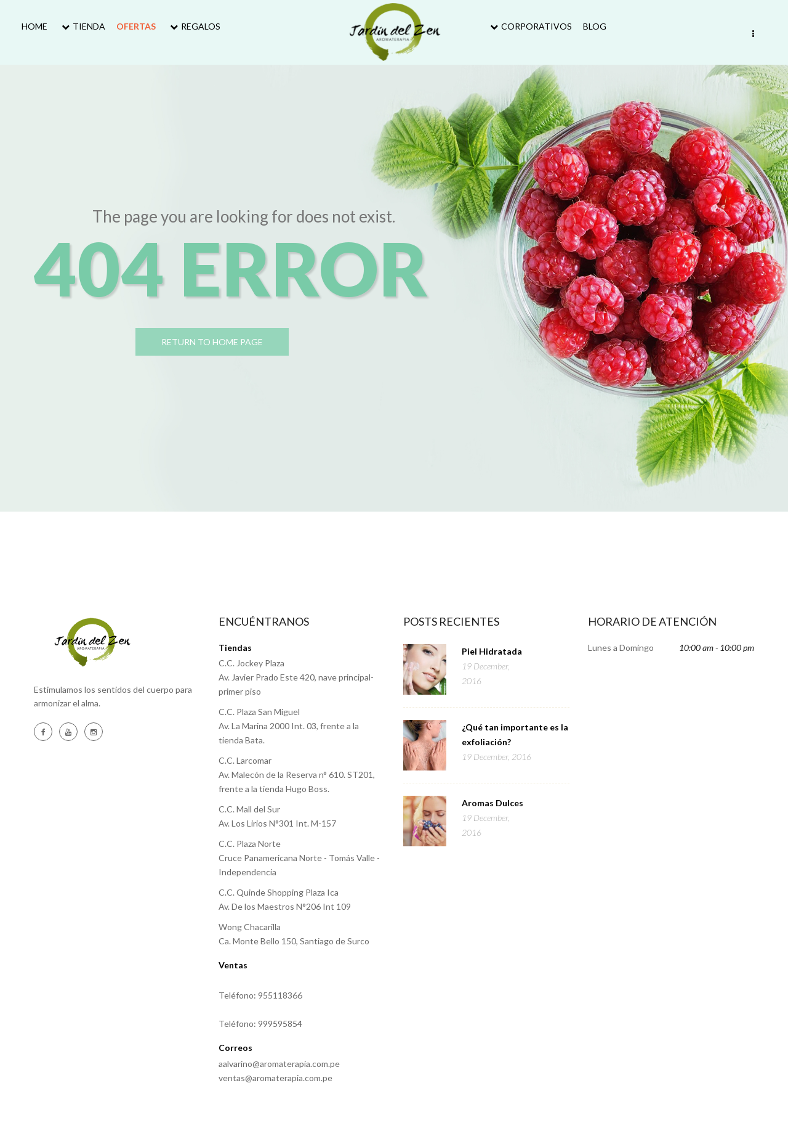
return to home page (233, 343)
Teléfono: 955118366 (260, 995)
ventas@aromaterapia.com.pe (275, 1078)
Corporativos (529, 26)
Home (34, 26)
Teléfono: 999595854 (260, 1023)
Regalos (193, 26)
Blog (594, 26)
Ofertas (136, 26)
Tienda (81, 26)
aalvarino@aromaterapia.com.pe (279, 1063)
